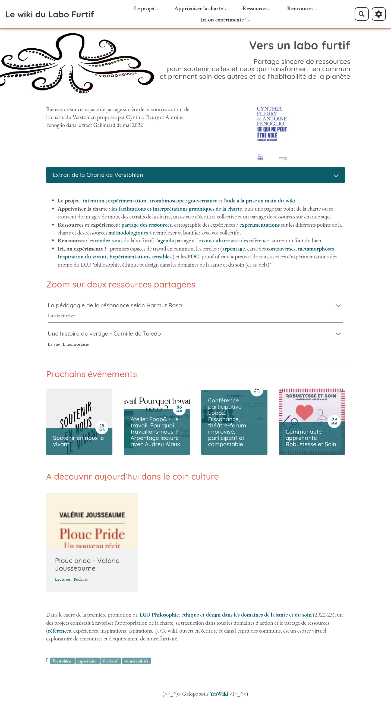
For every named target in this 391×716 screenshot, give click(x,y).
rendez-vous (109, 240)
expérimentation (127, 200)
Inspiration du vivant (82, 256)
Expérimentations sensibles (140, 256)
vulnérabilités (136, 662)
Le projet (146, 8)
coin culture (216, 240)
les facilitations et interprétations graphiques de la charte (176, 208)
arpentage (233, 248)
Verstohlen (62, 662)
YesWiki (219, 694)
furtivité (111, 662)
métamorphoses (316, 248)
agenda (166, 240)
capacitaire (87, 662)
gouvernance (202, 200)
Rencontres (302, 8)
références (59, 631)
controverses (281, 248)
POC (193, 256)
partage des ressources (146, 224)
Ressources (256, 8)
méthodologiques (128, 232)
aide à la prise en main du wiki (261, 200)
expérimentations (259, 224)
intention (94, 200)
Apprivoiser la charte (200, 8)
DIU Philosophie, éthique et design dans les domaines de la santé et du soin (226, 615)
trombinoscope (167, 200)
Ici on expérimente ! (225, 19)
